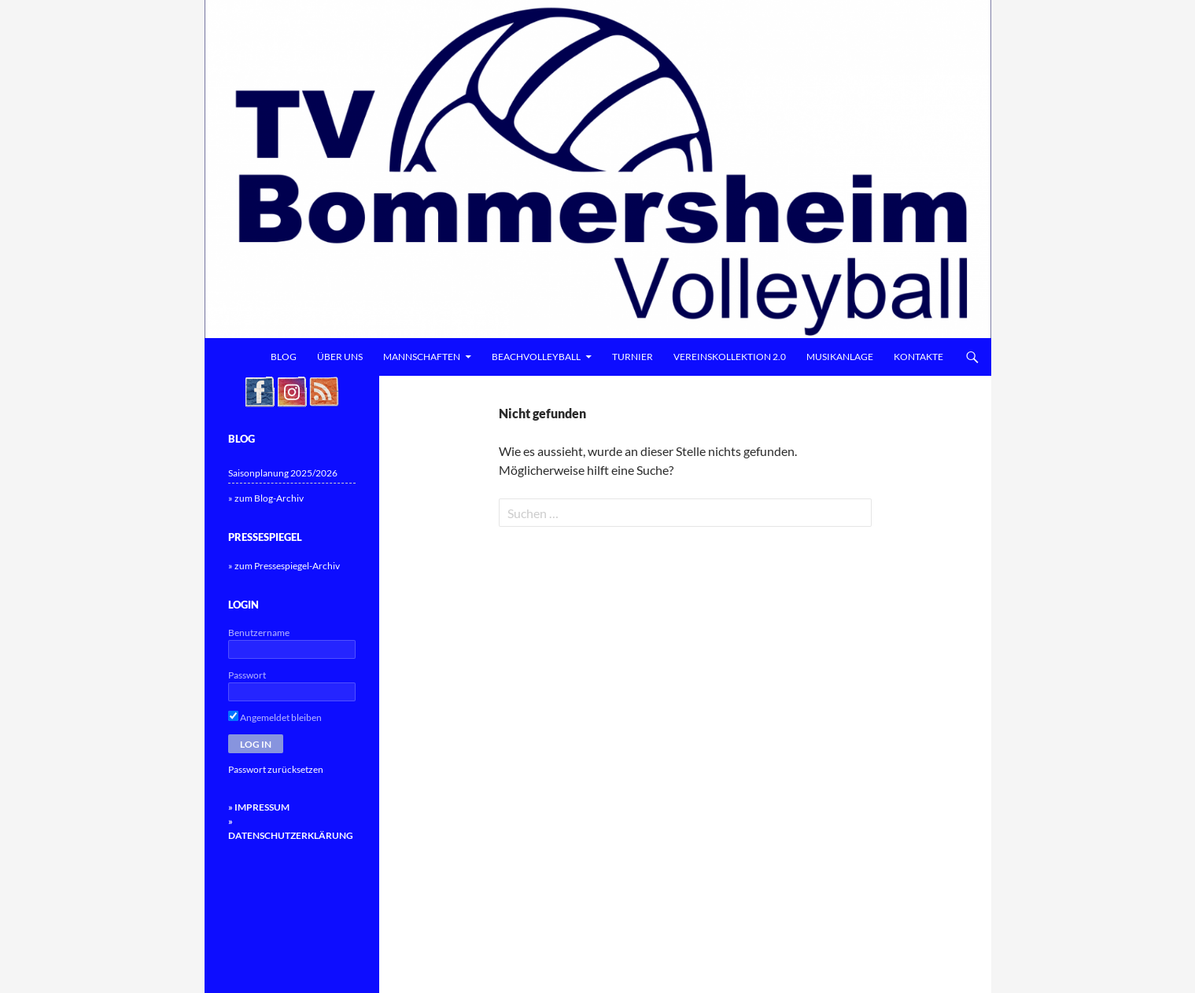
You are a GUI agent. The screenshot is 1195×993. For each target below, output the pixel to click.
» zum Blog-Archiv (266, 498)
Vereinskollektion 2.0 (729, 356)
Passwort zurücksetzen (275, 769)
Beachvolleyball (536, 356)
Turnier (632, 356)
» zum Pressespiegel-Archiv (284, 566)
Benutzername (259, 632)
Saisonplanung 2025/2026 (282, 473)
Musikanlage (839, 356)
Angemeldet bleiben (275, 717)
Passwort (247, 675)
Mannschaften (421, 356)
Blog (284, 356)
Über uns (340, 356)
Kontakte (918, 356)
